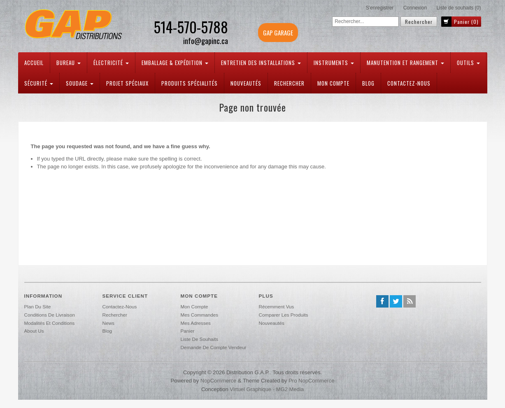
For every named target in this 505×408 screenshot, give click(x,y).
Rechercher (289, 83)
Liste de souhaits (200, 339)
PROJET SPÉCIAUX (127, 83)
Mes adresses (196, 323)
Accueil (34, 62)
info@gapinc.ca (205, 41)
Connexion (415, 8)
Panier (188, 330)
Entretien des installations (261, 62)
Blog (368, 83)
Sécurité (38, 83)
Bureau (68, 62)
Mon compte (333, 83)
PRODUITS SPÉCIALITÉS (189, 83)
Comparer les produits (283, 314)
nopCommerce (218, 381)
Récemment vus (276, 306)
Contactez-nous (409, 83)
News (108, 323)
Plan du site (37, 306)
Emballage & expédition (175, 62)
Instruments (334, 62)
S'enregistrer (380, 8)
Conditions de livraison (49, 314)
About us (34, 330)
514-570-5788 (191, 26)
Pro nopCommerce (311, 381)
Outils (468, 62)
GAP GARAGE (278, 32)
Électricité (111, 62)
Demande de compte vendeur (214, 347)
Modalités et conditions (49, 323)
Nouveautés (245, 83)
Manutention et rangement (405, 62)
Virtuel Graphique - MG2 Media (267, 389)
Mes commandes (200, 314)
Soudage (79, 83)
